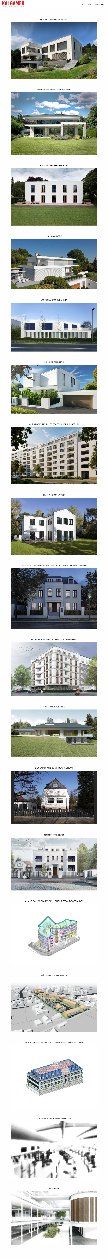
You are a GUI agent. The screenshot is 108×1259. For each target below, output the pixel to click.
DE (83, 4)
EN (89, 4)
